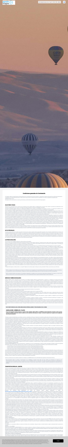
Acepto (58, 440)
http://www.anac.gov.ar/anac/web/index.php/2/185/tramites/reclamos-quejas (18, 391)
